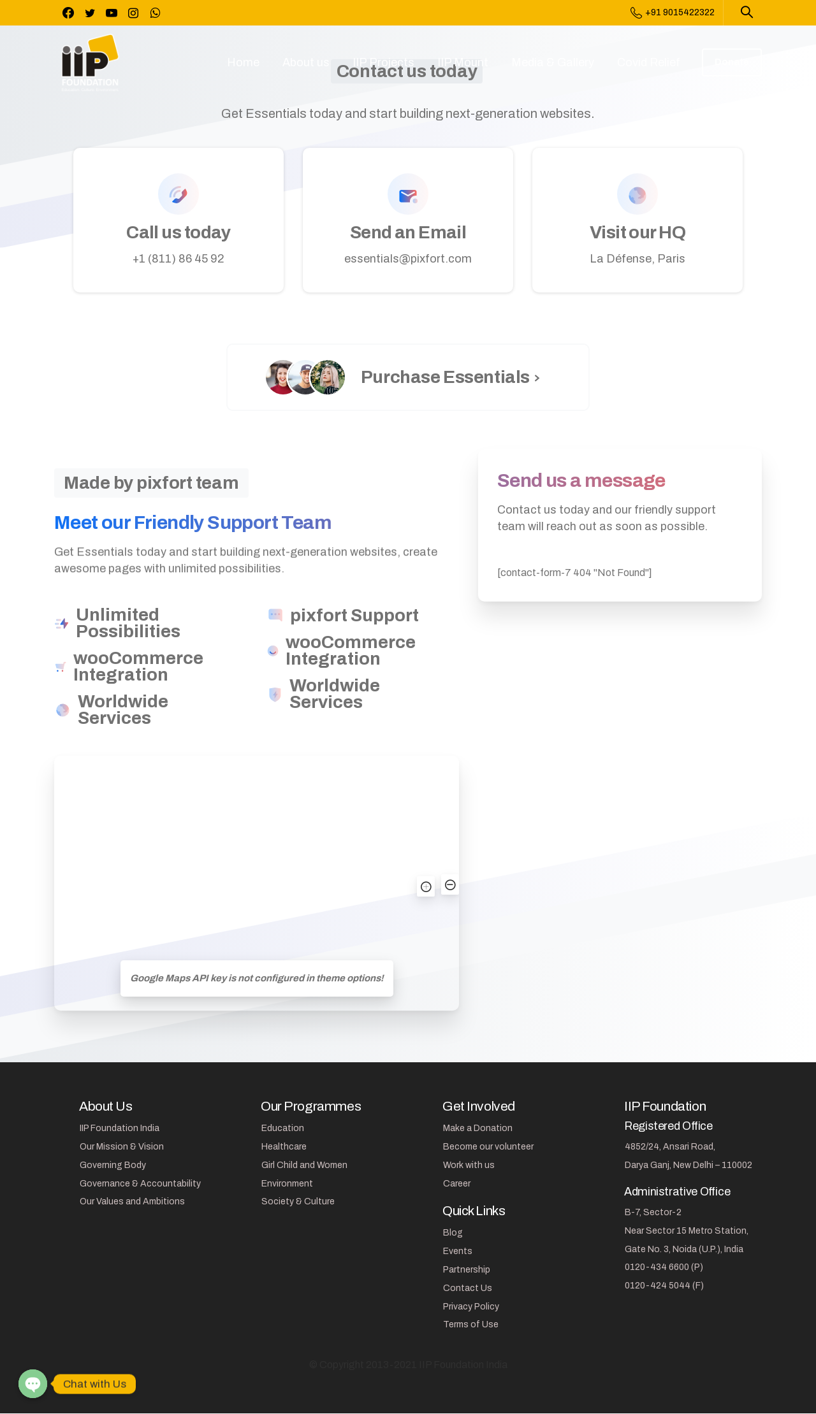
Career (456, 1183)
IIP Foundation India (119, 1128)
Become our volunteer (488, 1146)
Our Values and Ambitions (132, 1201)
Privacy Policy (471, 1306)
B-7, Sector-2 (653, 1212)
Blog (453, 1232)
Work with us (469, 1165)
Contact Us (467, 1288)
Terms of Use (471, 1324)
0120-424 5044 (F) (664, 1285)
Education (282, 1128)
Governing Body (113, 1165)
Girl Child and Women (304, 1165)
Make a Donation (478, 1128)
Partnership (466, 1269)
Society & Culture (298, 1201)
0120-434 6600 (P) (664, 1267)
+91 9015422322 (672, 12)
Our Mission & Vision (122, 1146)
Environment (287, 1183)
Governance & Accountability (140, 1183)
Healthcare (284, 1146)
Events (457, 1251)
